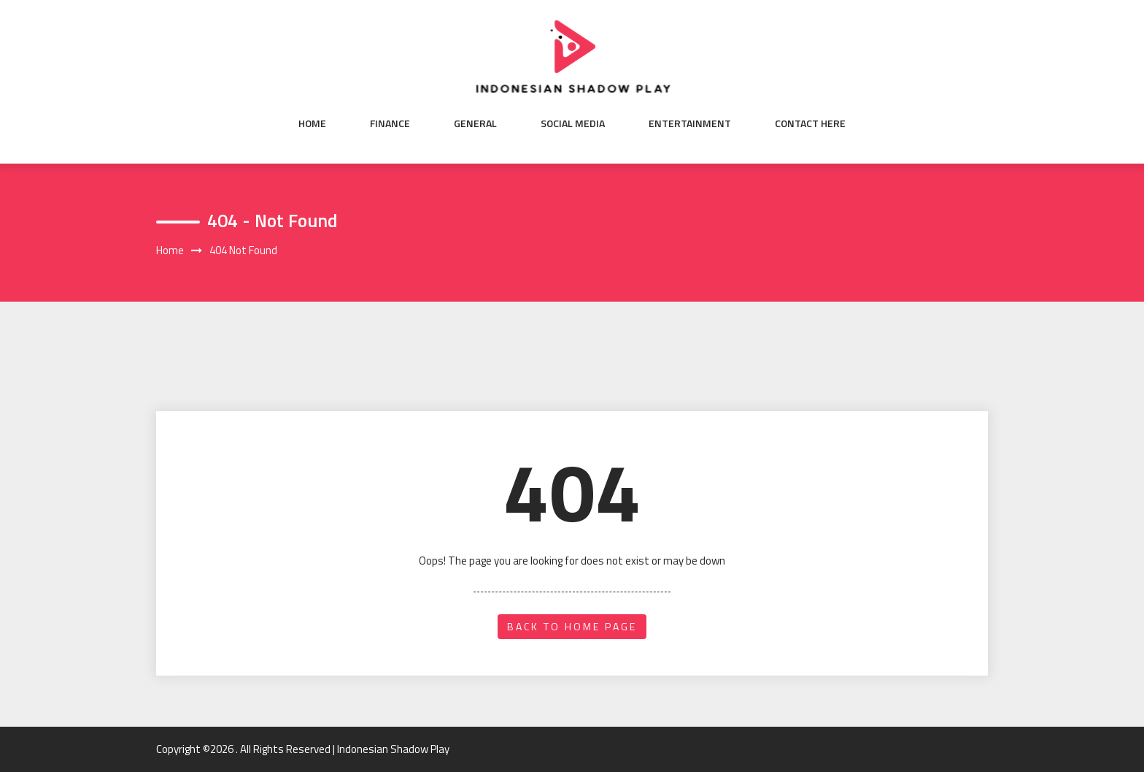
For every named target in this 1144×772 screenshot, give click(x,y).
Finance (390, 123)
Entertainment (690, 123)
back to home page (572, 626)
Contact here (810, 123)
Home (312, 123)
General (475, 123)
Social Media (573, 123)
